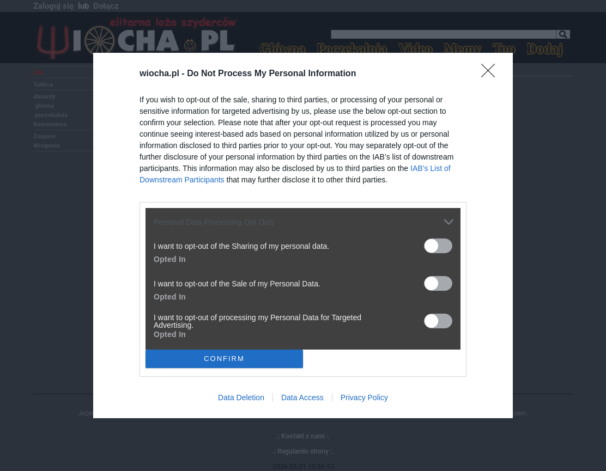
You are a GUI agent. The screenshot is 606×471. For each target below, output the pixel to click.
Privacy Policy (364, 397)
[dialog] (303, 235)
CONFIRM (224, 358)
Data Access (302, 397)
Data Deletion (241, 397)
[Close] (491, 74)
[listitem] (303, 222)
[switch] (438, 245)
